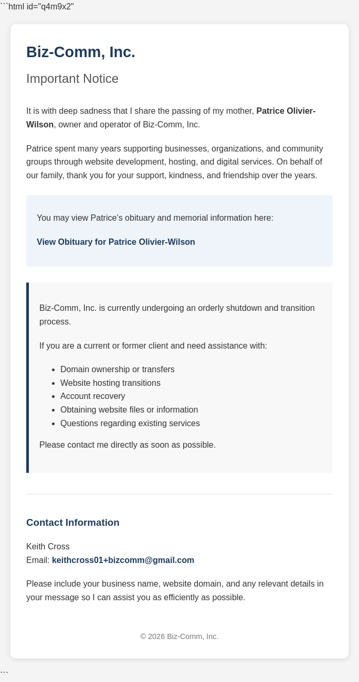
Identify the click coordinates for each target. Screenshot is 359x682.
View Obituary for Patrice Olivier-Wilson (116, 241)
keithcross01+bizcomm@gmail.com (123, 560)
